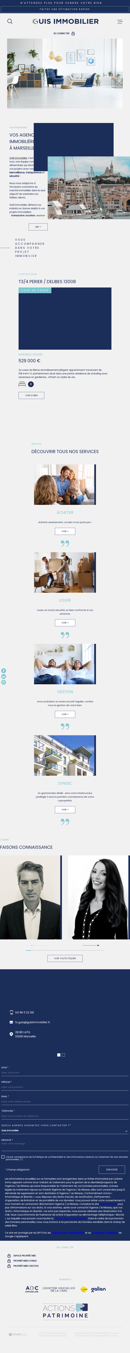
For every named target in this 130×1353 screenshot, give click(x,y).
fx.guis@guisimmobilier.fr (32, 1022)
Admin (90, 1335)
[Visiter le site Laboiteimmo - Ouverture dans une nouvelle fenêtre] (18, 1334)
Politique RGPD (101, 1335)
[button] (90, 945)
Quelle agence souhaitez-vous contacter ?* (36, 1125)
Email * (5, 1096)
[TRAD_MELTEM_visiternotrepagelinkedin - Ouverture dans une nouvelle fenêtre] (3, 676)
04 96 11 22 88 (24, 1012)
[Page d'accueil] (65, 21)
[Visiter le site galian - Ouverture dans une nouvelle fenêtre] (98, 1289)
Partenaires (80, 1335)
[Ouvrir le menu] (120, 21)
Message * (7, 1140)
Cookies (113, 1336)
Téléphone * (8, 1111)
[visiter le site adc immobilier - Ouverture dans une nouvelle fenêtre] (31, 1289)
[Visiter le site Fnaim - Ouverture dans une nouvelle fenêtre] (84, 1289)
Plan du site (95, 1333)
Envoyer (111, 1169)
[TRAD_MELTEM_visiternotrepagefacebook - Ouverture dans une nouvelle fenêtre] (3, 670)
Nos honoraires (81, 1333)
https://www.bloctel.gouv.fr (71, 1218)
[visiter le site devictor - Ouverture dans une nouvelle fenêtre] (59, 1289)
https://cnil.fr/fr (108, 1204)
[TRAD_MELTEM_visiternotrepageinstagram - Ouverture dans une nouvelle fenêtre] (3, 682)
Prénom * (6, 1082)
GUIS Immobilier (18, 162)
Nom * (4, 1067)
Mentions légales (110, 1333)
